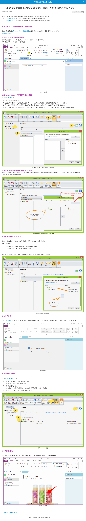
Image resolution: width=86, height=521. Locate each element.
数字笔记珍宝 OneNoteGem (43, 2)
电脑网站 (43, 515)
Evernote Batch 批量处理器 (21, 31)
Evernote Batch (10, 18)
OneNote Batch (10, 21)
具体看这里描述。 (7, 33)
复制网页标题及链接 (77, 12)
